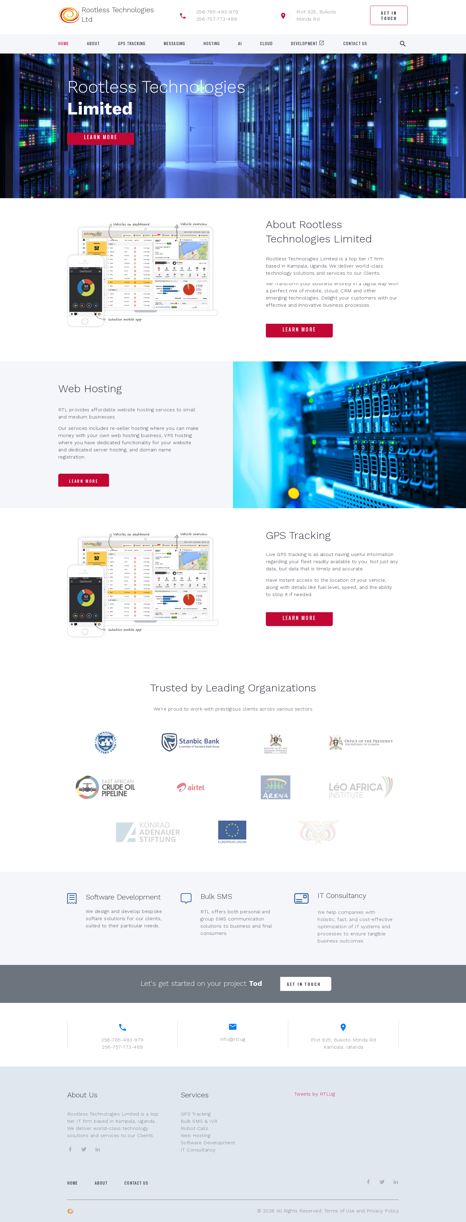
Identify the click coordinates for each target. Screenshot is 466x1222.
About (93, 43)
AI (240, 43)
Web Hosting (195, 1135)
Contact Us (355, 43)
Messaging (174, 43)
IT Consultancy (198, 1150)
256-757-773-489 (216, 19)
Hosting (211, 43)
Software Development (208, 1142)
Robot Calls (194, 1128)
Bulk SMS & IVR (199, 1121)
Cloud (266, 43)
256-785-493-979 (217, 12)
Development (308, 43)
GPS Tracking (131, 43)
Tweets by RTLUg (314, 1094)
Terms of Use (339, 1211)
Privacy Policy (383, 1211)
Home (63, 43)
